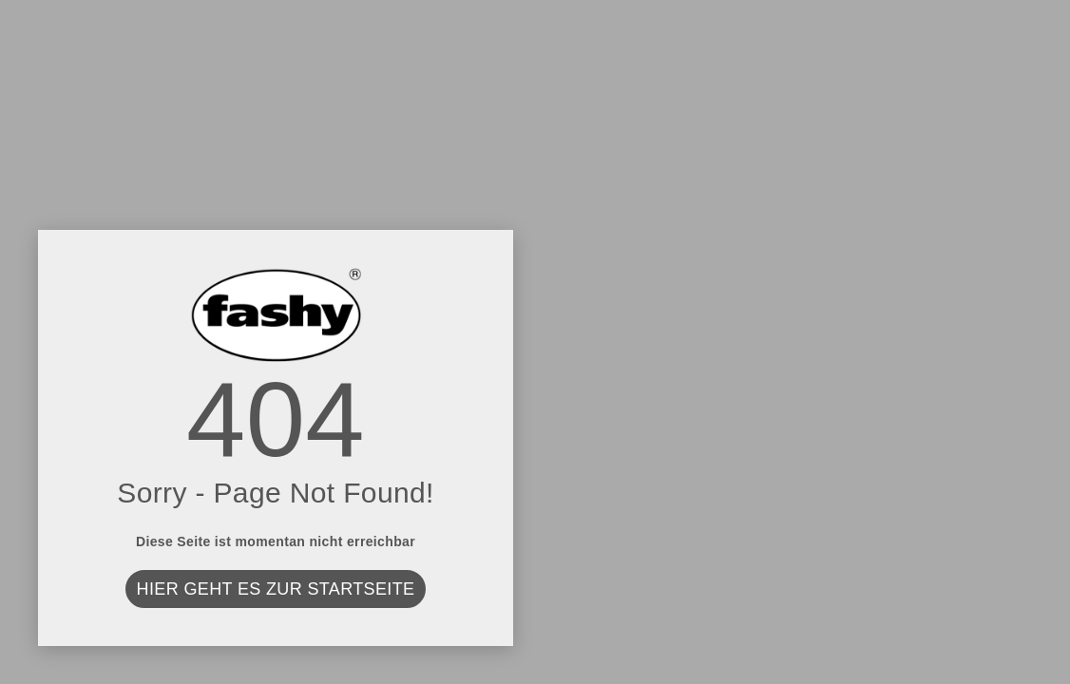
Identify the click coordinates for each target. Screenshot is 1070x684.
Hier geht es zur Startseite (276, 589)
